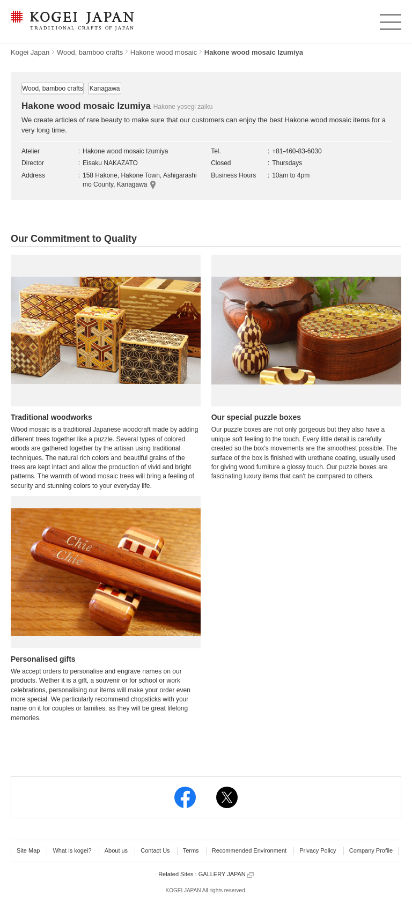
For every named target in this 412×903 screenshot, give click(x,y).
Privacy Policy (317, 850)
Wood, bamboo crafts (90, 52)
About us (116, 850)
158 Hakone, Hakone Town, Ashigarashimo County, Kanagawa (140, 180)
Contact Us (155, 850)
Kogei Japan (30, 52)
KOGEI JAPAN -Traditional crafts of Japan (72, 21)
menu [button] (390, 19)
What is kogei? (72, 850)
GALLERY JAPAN (226, 874)
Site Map (28, 850)
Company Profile (371, 850)
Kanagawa (105, 88)
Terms (191, 850)
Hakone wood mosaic (163, 52)
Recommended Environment (249, 850)
